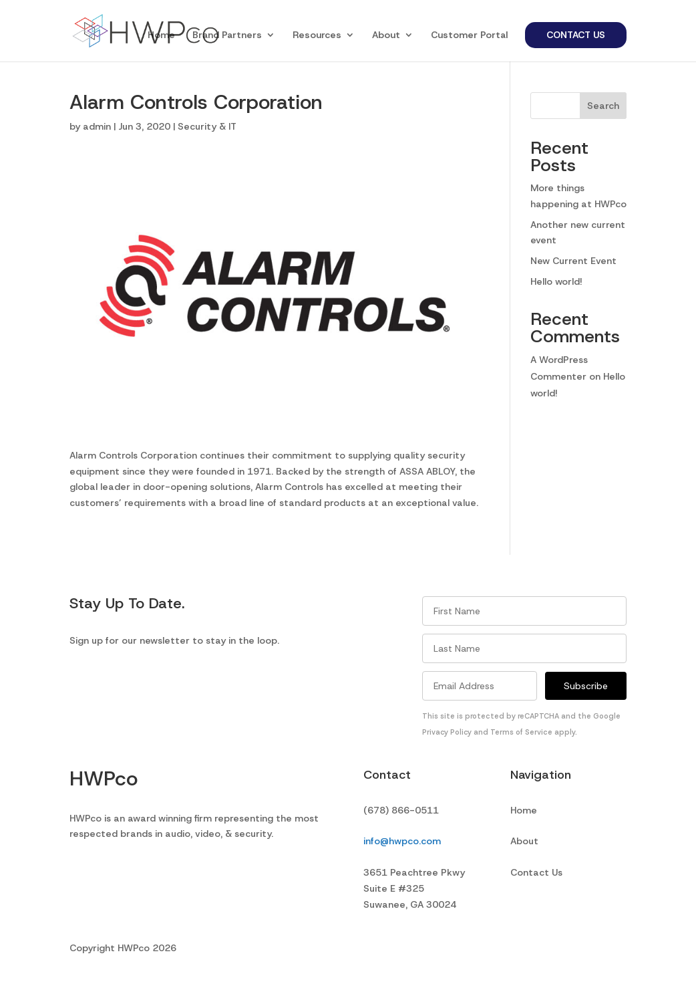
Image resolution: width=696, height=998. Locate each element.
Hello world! (556, 281)
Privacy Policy (447, 732)
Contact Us (575, 35)
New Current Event (573, 261)
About (386, 35)
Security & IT (207, 126)
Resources (317, 35)
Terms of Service (521, 732)
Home (161, 35)
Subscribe (586, 686)
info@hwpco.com (402, 841)
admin (97, 126)
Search (603, 106)
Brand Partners (227, 35)
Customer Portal (469, 35)
